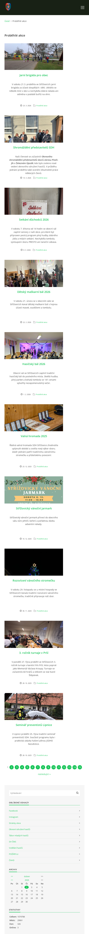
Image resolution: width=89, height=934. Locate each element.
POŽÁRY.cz (13, 854)
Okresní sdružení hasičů (19, 829)
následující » (44, 774)
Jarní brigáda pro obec (34, 75)
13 (69, 767)
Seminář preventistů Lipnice (34, 724)
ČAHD (11, 860)
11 (59, 767)
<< (12, 876)
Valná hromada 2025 (34, 436)
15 (80, 767)
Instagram (13, 817)
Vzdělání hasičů (16, 847)
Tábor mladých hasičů (18, 835)
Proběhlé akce (41, 105)
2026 (27, 880)
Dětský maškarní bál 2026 (33, 291)
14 (74, 767)
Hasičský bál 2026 (33, 363)
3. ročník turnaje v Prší (33, 652)
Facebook (13, 810)
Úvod (7, 21)
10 (53, 767)
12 (64, 767)
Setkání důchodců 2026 (34, 219)
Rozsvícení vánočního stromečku (34, 580)
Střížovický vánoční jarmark (34, 508)
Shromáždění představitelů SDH (33, 147)
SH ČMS (12, 841)
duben (27, 876)
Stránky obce (15, 823)
